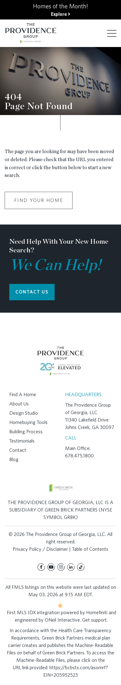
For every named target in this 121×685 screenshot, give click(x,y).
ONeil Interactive (62, 620)
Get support (94, 620)
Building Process (26, 432)
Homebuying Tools (28, 422)
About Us (19, 404)
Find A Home (22, 394)
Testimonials (22, 441)
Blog (14, 459)
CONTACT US (31, 292)
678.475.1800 (79, 456)
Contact (17, 450)
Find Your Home (38, 200)
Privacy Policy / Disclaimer (40, 549)
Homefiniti (96, 612)
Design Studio (23, 413)
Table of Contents (90, 549)
